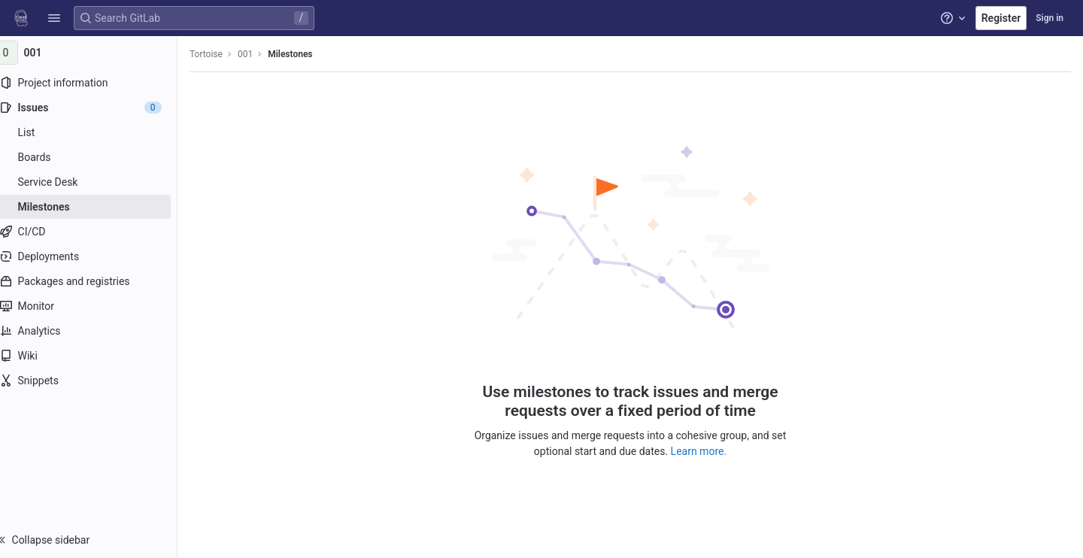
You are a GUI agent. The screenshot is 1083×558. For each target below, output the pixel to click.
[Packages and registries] (96, 281)
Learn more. (706, 450)
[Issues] (96, 108)
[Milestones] (96, 207)
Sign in (1049, 18)
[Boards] (96, 157)
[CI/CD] (96, 232)
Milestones (305, 54)
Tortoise (221, 54)
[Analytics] (96, 331)
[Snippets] (96, 380)
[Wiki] (96, 356)
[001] (96, 53)
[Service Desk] (96, 182)
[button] (54, 18)
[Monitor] (96, 306)
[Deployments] (96, 256)
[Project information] (96, 83)
